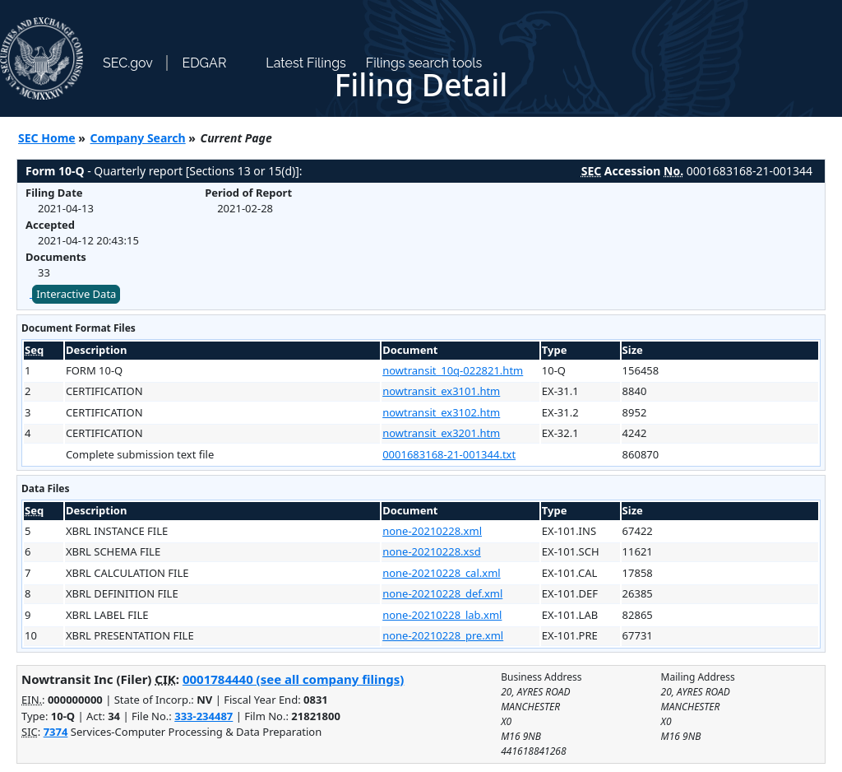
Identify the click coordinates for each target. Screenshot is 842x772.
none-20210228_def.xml (442, 593)
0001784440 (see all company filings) (293, 679)
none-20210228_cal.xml (441, 572)
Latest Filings (305, 63)
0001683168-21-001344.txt (449, 454)
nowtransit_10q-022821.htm (452, 370)
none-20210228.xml (432, 530)
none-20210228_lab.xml (442, 614)
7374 (56, 731)
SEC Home (47, 138)
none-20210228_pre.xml (442, 635)
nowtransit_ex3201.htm (441, 433)
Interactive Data (76, 293)
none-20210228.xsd (431, 551)
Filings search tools (424, 63)
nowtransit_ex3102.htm (441, 412)
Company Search (138, 138)
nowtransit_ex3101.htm (441, 391)
